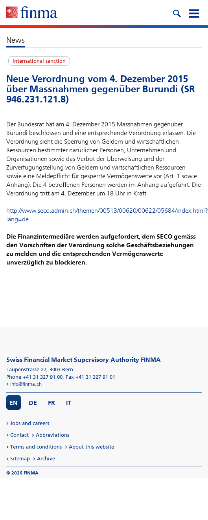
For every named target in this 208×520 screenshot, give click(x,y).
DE (33, 403)
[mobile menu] (194, 12)
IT (68, 403)
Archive (46, 459)
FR (51, 403)
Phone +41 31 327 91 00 (34, 377)
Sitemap (20, 459)
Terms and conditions (36, 447)
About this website (91, 447)
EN (13, 403)
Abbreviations (52, 435)
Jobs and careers (29, 423)
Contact (19, 435)
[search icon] (176, 12)
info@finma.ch (26, 384)
